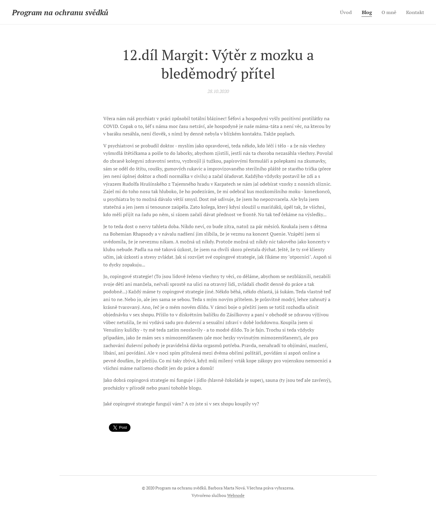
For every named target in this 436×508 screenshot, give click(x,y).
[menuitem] (343, 12)
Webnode (235, 495)
